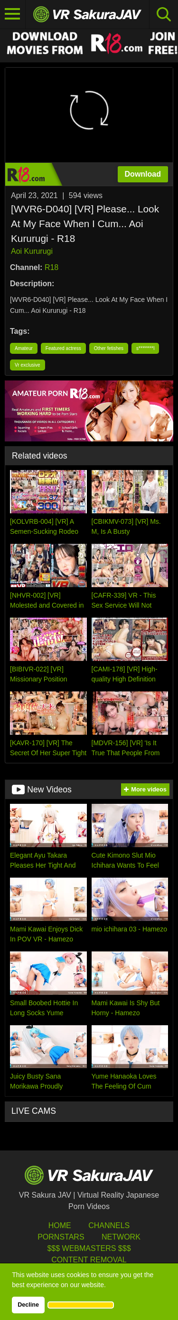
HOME (59, 1225)
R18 (51, 267)
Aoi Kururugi (32, 251)
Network (121, 1237)
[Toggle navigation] (13, 14)
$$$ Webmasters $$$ (89, 1248)
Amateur (24, 348)
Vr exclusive (27, 365)
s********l (145, 348)
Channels (109, 1225)
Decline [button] (28, 1304)
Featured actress (63, 348)
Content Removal (89, 1260)
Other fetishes (108, 348)
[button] (80, 1304)
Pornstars (60, 1237)
